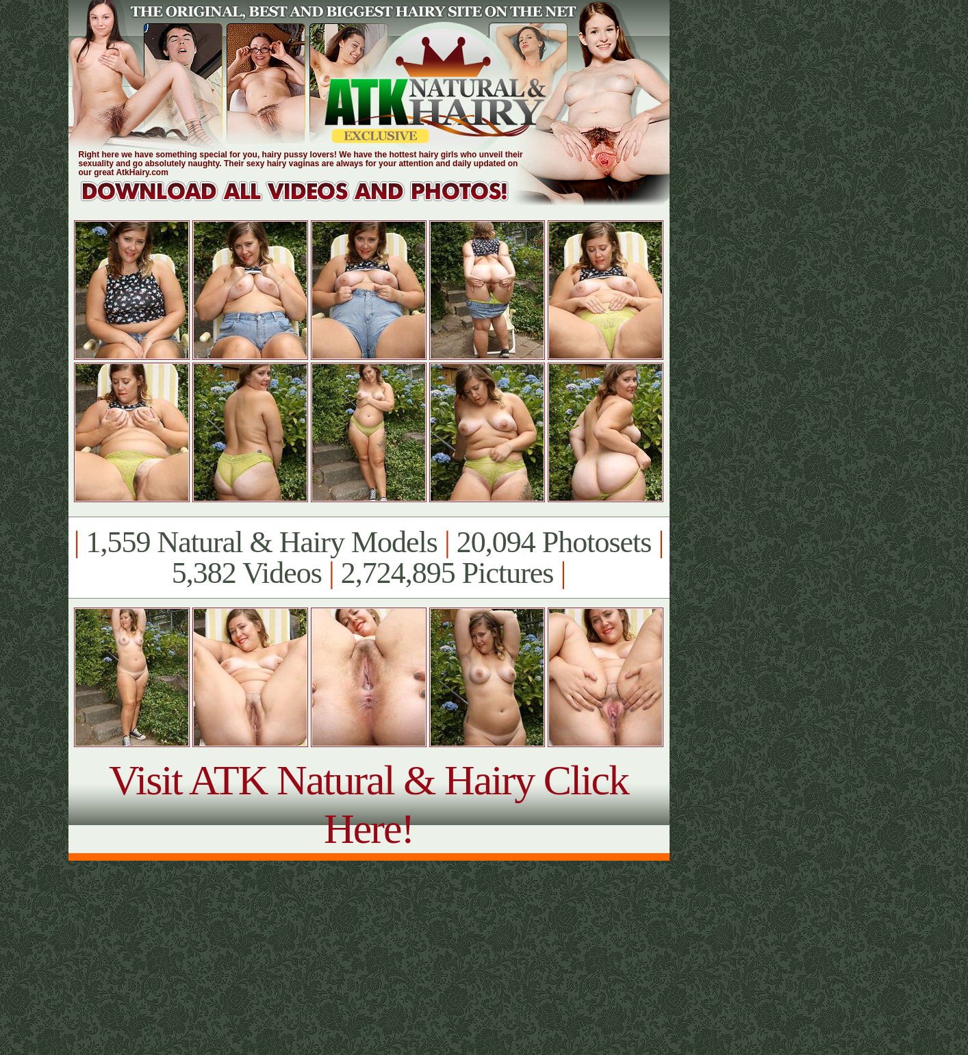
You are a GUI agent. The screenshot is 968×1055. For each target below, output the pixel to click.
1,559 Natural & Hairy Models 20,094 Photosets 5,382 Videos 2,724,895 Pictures (368, 557)
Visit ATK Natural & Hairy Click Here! (368, 804)
